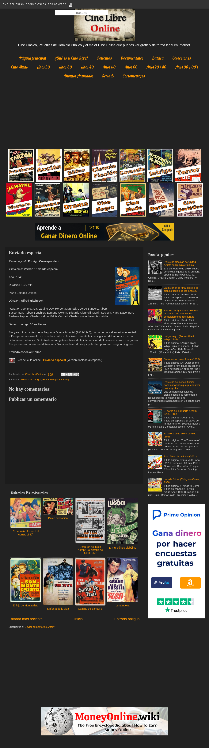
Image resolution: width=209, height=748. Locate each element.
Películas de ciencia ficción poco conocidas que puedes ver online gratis (182, 385)
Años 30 (65, 67)
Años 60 (130, 67)
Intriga (66, 379)
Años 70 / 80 (156, 67)
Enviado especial (52, 379)
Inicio (78, 619)
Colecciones (181, 58)
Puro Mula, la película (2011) (180, 456)
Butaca (158, 58)
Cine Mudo (19, 67)
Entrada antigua (127, 619)
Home (4, 4)
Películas (17, 4)
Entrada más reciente (26, 619)
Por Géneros (57, 4)
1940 (24, 379)
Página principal (32, 58)
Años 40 (87, 67)
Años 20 (43, 67)
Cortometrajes (134, 75)
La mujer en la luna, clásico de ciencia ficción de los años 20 (181, 289)
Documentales (36, 4)
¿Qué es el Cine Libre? (71, 58)
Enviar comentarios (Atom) (40, 626)
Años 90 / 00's (186, 67)
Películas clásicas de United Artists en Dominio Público (180, 263)
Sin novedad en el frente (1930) (182, 359)
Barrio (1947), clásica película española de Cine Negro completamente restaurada (181, 313)
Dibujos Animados (78, 75)
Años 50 (109, 67)
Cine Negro (34, 379)
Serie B (108, 75)
